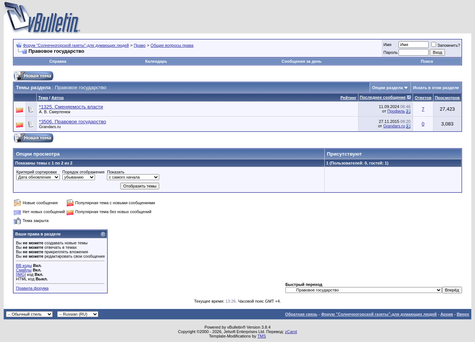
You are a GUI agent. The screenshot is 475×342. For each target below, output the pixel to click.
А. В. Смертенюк (55, 112)
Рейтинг (348, 97)
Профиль (396, 111)
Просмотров (447, 97)
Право (139, 45)
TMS (261, 336)
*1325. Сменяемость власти (71, 107)
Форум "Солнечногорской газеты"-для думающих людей (76, 45)
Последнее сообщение (383, 97)
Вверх (463, 314)
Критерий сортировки (36, 172)
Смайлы (24, 270)
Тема (43, 97)
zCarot (291, 331)
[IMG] (21, 274)
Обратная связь (301, 314)
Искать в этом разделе (436, 87)
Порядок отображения (83, 172)
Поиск (427, 61)
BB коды (24, 265)
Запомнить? (445, 45)
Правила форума (32, 288)
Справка (57, 61)
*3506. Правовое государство (72, 121)
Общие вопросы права (172, 45)
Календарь (156, 61)
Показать (115, 172)
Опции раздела (387, 87)
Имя (387, 44)
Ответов (423, 97)
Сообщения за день (301, 61)
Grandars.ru (50, 126)
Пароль (390, 52)
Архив (446, 314)
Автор (57, 97)
